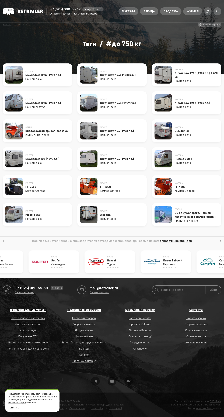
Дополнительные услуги (28, 309)
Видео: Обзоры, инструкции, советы (84, 342)
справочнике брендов (176, 241)
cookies (12, 399)
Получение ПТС (28, 336)
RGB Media (215, 401)
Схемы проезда (196, 336)
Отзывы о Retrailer (140, 330)
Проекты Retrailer (140, 324)
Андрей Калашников (189, 404)
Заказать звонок (62, 14)
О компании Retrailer (140, 309)
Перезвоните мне (24, 292)
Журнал (193, 11)
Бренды (84, 348)
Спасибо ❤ (140, 348)
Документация (84, 330)
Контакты (196, 309)
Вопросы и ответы (84, 324)
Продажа (171, 11)
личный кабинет (204, 408)
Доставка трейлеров (28, 324)
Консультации (28, 330)
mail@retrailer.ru (93, 9)
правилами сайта (34, 396)
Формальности (77, 408)
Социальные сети (196, 330)
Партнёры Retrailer (140, 318)
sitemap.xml (115, 408)
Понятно (13, 407)
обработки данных (27, 399)
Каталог (84, 354)
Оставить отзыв (138, 336)
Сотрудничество (140, 342)
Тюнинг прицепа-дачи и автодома (28, 348)
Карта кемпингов (82, 360)
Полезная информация (84, 309)
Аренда (149, 11)
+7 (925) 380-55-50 (66, 10)
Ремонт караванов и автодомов (28, 342)
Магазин (128, 11)
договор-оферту (17, 402)
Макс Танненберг (212, 404)
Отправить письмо (87, 14)
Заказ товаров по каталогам (28, 318)
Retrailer (77, 401)
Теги (89, 43)
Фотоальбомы (84, 336)
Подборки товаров (84, 318)
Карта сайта (97, 408)
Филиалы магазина (196, 342)
